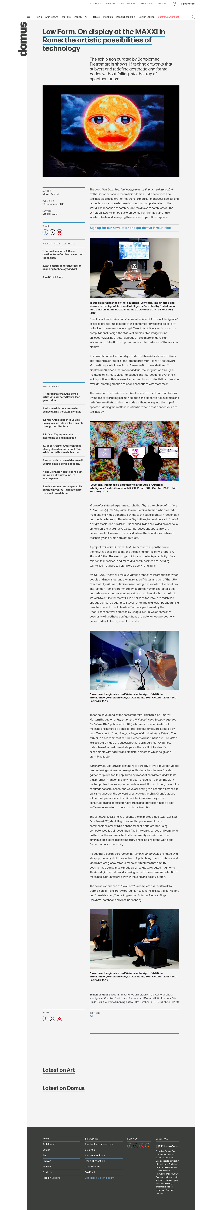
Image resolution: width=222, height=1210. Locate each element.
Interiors (66, 17)
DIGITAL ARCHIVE (127, 4)
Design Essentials (125, 17)
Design (78, 17)
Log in (192, 3)
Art (86, 17)
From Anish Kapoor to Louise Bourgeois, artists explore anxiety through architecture (63, 423)
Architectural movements (99, 1144)
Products (108, 17)
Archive (96, 17)
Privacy (168, 1183)
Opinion (47, 1161)
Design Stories (146, 17)
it (171, 4)
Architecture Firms (95, 1155)
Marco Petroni (51, 194)
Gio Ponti (90, 1172)
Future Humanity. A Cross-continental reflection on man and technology (63, 254)
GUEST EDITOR (95, 4)
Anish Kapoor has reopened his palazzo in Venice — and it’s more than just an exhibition (63, 490)
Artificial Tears (54, 277)
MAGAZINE (110, 4)
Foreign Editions (51, 1178)
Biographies (91, 1138)
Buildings (90, 1149)
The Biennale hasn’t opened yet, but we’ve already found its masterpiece (63, 475)
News (39, 17)
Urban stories (92, 1166)
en (175, 4)
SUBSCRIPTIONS (147, 4)
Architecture (51, 17)
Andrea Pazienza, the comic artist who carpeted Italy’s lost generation (61, 397)
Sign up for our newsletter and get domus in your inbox (131, 228)
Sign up (184, 3)
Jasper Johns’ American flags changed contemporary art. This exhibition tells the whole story (62, 449)
